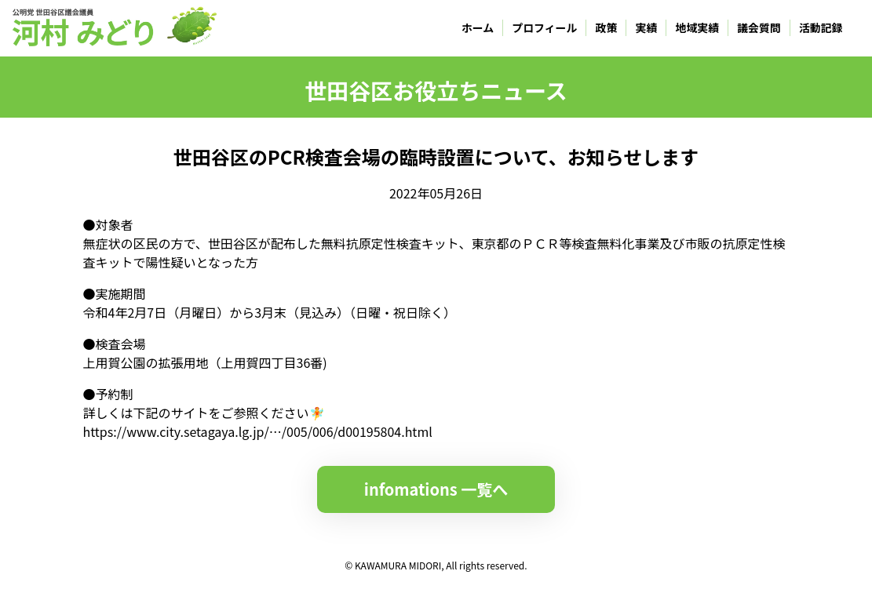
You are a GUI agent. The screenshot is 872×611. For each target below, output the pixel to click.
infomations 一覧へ (436, 489)
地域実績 (698, 27)
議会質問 (759, 27)
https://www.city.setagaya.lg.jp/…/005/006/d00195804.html (257, 431)
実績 (647, 27)
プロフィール (544, 27)
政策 (607, 27)
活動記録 (821, 27)
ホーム (478, 27)
